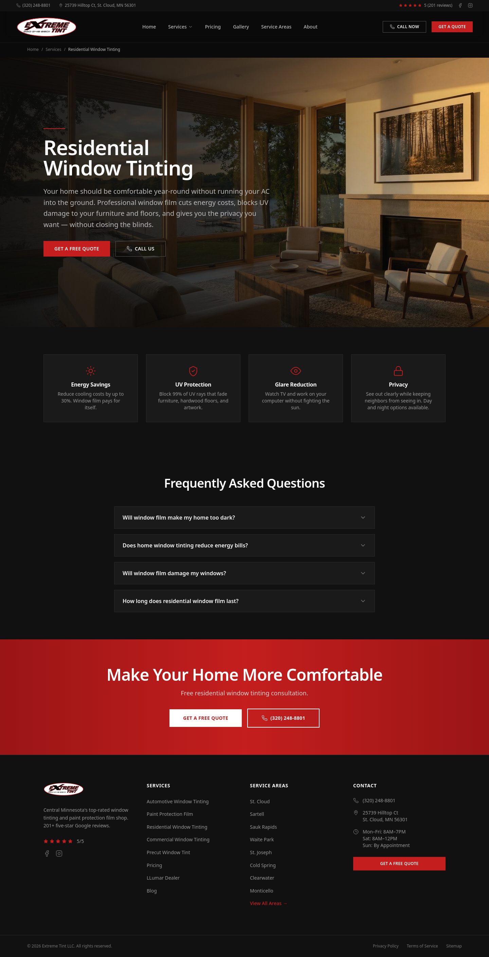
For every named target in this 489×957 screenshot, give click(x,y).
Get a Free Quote (76, 248)
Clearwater (262, 878)
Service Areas (276, 26)
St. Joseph (261, 852)
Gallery (241, 26)
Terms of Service (422, 946)
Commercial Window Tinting (178, 839)
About (311, 26)
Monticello (261, 890)
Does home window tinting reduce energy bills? (244, 545)
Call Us (141, 248)
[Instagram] (470, 5)
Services (180, 26)
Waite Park (262, 839)
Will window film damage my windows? (244, 573)
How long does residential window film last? (244, 601)
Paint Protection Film (170, 814)
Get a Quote (452, 27)
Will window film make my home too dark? (244, 517)
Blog (152, 890)
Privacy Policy (386, 946)
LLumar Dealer (163, 878)
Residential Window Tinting (177, 827)
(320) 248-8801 (33, 5)
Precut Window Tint (168, 852)
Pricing (213, 26)
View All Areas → (269, 903)
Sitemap (454, 946)
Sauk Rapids (263, 827)
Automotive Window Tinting (178, 801)
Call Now (404, 27)
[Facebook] (460, 5)
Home (149, 26)
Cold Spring (263, 865)
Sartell (257, 814)
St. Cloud (260, 801)
